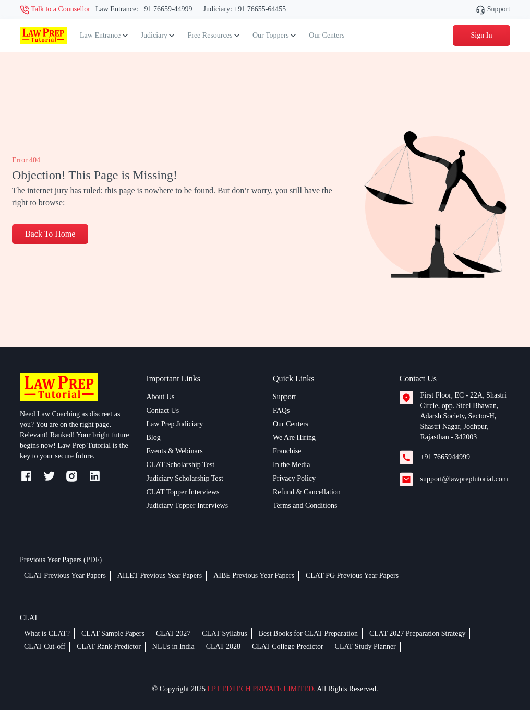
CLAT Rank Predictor (109, 646)
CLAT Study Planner (365, 646)
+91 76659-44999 (166, 9)
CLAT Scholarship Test (181, 465)
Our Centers (326, 35)
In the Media (291, 465)
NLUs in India (173, 646)
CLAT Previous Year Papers (65, 575)
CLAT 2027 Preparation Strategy (417, 633)
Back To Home (50, 233)
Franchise (287, 451)
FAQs (281, 410)
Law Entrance (104, 35)
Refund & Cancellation (307, 492)
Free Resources (213, 35)
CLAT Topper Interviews (183, 492)
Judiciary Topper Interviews (187, 505)
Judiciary (158, 35)
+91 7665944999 (445, 457)
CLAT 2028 (223, 646)
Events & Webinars (175, 451)
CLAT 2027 (173, 633)
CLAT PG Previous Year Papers (352, 575)
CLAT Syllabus (224, 633)
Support (493, 9)
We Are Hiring (294, 437)
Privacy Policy (294, 478)
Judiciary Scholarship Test (185, 478)
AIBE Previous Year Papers (253, 575)
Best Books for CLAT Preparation (308, 633)
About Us (161, 397)
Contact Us (163, 410)
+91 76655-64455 (260, 9)
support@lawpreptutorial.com (464, 479)
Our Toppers (274, 35)
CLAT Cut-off (44, 646)
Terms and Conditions (305, 505)
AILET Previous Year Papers (159, 575)
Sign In (481, 35)
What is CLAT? (47, 633)
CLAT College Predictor (287, 646)
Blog (154, 437)
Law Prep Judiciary (175, 424)
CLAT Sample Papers (112, 633)
